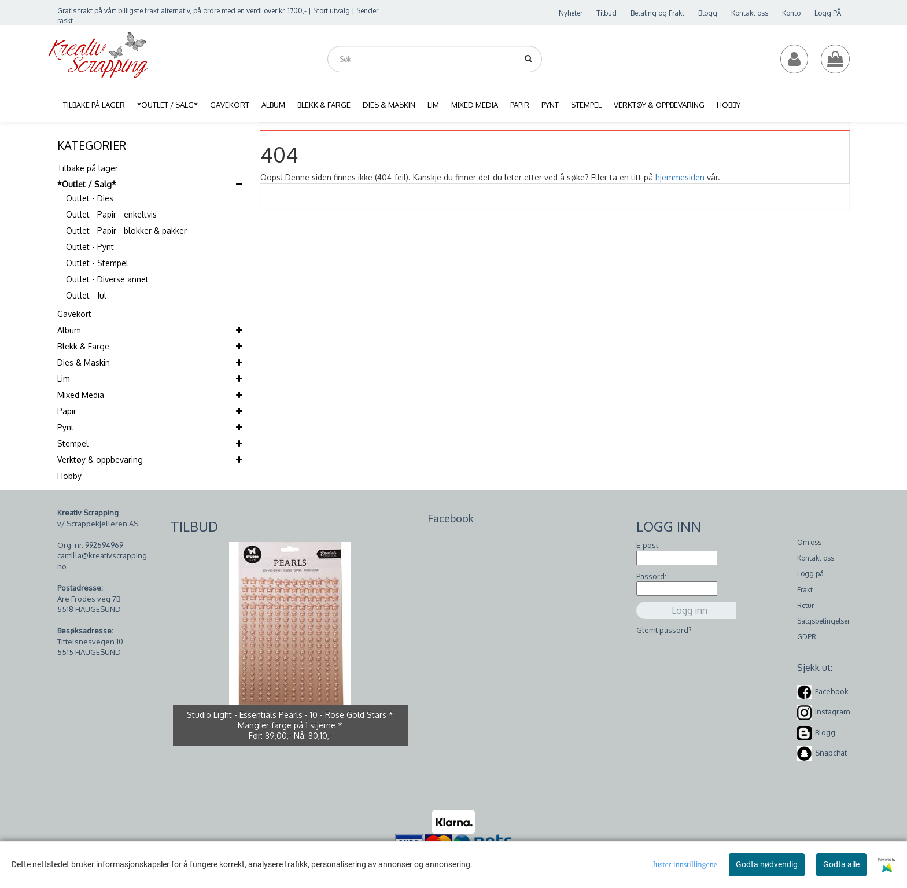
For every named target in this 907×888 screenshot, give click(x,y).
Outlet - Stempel (97, 263)
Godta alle (841, 864)
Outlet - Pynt (90, 247)
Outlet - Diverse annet (107, 279)
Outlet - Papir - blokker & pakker (126, 230)
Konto (791, 13)
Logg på (810, 573)
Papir (66, 411)
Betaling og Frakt (657, 13)
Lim (63, 379)
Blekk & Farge (83, 346)
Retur (805, 605)
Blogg (707, 13)
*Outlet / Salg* (86, 184)
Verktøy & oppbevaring (100, 460)
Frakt (805, 589)
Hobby (69, 476)
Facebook (832, 691)
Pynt (65, 427)
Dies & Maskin (83, 362)
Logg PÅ (827, 13)
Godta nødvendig (767, 864)
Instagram (832, 711)
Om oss (809, 542)
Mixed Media (80, 395)
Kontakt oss (749, 13)
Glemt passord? (664, 630)
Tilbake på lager (87, 168)
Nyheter (570, 13)
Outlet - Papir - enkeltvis (111, 214)
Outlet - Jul (86, 295)
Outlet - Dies (89, 198)
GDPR (806, 636)
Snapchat (831, 752)
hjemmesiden (680, 177)
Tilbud (606, 13)
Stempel (73, 443)
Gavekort (74, 314)
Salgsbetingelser (823, 621)
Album (69, 330)
